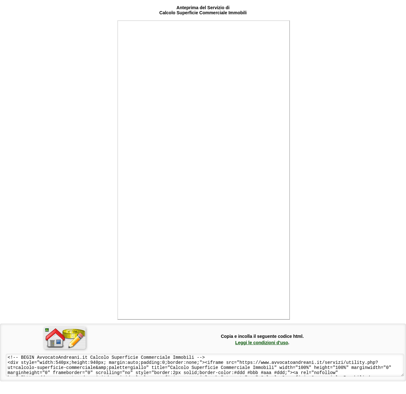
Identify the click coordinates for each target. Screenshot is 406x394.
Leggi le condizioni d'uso (261, 342)
